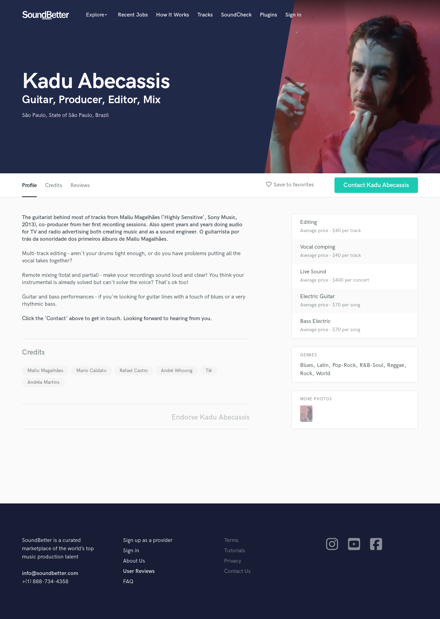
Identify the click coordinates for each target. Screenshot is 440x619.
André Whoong (176, 370)
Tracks (205, 15)
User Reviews (139, 571)
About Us (134, 561)
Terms (231, 540)
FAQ (128, 581)
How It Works (172, 15)
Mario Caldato (91, 370)
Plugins (268, 15)
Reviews (80, 185)
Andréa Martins (43, 382)
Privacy (232, 561)
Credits (53, 185)
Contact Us (237, 571)
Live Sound (313, 272)
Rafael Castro (134, 370)
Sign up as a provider (148, 540)
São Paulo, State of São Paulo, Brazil (65, 115)
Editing (308, 222)
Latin (323, 365)
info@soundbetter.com (50, 573)
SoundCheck (236, 15)
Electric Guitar (317, 296)
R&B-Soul (371, 365)
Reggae (395, 365)
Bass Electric (315, 321)
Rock (306, 373)
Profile (29, 185)
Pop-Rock (344, 365)
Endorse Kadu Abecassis (211, 417)
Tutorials (234, 550)
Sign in (293, 15)
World (323, 373)
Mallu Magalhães (45, 370)
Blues (306, 365)
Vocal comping (317, 247)
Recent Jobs (133, 15)
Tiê (209, 370)
